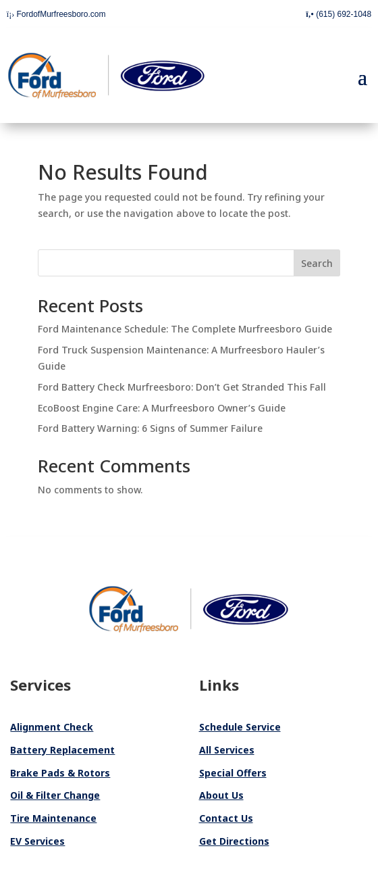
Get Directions (234, 841)
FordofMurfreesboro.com (56, 14)
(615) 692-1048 (338, 14)
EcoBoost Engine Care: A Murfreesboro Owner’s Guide (162, 407)
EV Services (37, 841)
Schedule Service (240, 726)
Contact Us (226, 818)
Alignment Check (51, 726)
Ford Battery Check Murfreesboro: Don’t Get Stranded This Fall (182, 386)
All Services (226, 749)
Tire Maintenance (53, 818)
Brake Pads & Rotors (60, 772)
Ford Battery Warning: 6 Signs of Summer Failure (150, 428)
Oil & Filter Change (55, 795)
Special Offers (233, 772)
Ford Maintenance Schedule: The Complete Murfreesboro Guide (185, 328)
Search (317, 263)
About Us (221, 795)
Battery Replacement (62, 749)
